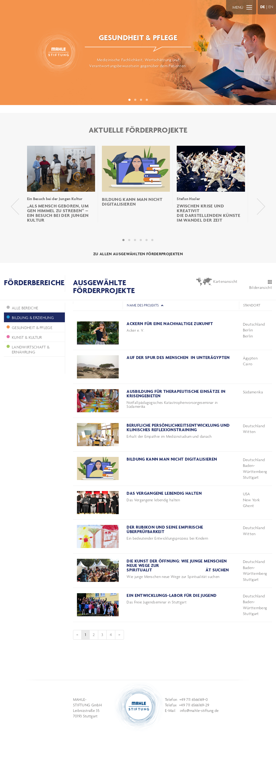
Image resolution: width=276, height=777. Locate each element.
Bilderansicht (260, 285)
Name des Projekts (145, 305)
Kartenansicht (216, 282)
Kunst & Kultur (24, 337)
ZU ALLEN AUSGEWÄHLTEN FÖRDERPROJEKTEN (138, 253)
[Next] (119, 635)
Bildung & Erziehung (30, 317)
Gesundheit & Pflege (29, 327)
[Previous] (77, 635)
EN (270, 6)
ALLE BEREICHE (22, 307)
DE (262, 6)
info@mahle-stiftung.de (199, 710)
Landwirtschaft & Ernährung (28, 349)
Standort (252, 305)
